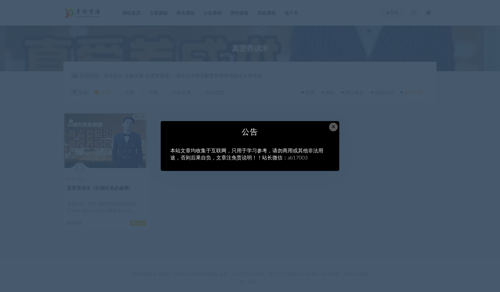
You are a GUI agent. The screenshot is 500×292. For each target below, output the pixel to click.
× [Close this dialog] (333, 127)
